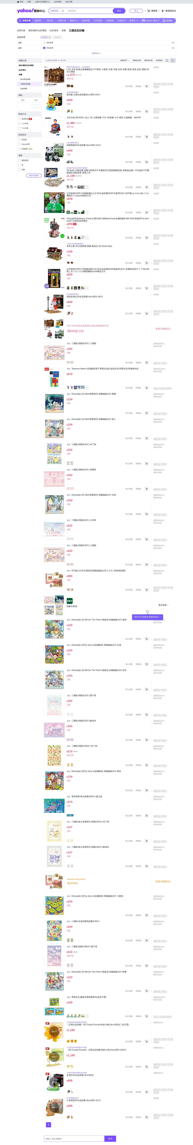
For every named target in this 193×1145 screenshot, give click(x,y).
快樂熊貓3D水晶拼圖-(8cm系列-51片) (84, 145)
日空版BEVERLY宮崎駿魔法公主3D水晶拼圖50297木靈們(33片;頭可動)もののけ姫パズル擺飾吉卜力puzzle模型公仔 (108, 194)
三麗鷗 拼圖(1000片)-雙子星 (82, 946)
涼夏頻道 (110, 20)
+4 (86, 238)
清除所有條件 (34, 175)
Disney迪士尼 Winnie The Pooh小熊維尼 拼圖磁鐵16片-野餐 (97, 972)
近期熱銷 (159, 60)
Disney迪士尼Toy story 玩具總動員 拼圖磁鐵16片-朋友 (94, 771)
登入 (136, 11)
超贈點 (167, 20)
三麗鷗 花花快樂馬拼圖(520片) (83, 921)
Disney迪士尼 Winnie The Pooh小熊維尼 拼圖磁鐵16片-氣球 (97, 620)
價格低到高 (137, 60)
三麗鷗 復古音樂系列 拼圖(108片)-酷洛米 (88, 847)
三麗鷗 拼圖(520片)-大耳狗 (81, 520)
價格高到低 (148, 60)
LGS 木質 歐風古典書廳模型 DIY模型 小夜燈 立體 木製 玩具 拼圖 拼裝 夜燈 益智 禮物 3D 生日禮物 (108, 70)
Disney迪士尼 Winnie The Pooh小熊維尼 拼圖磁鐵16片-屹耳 (97, 670)
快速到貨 (86, 20)
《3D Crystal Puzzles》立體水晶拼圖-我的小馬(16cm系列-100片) (96, 1050)
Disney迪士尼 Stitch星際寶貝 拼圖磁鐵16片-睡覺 (91, 394)
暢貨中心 (74, 20)
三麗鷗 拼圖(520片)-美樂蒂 (81, 470)
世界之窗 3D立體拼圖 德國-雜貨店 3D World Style (89, 246)
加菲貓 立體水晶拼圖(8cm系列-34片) (83, 95)
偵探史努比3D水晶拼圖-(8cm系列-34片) (85, 297)
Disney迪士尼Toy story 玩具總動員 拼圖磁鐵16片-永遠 (94, 645)
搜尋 (110, 1139)
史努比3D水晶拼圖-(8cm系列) (80, 1075)
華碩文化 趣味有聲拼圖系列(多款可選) (86, 997)
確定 (35, 106)
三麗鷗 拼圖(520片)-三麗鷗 (81, 343)
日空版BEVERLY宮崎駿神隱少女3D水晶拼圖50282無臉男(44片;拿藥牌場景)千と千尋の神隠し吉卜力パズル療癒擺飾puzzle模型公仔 (108, 270)
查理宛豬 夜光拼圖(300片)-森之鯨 (84, 796)
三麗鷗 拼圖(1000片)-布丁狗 (82, 746)
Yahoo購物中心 (31, 11)
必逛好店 (122, 20)
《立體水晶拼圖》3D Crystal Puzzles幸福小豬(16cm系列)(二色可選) (98, 1025)
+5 (86, 187)
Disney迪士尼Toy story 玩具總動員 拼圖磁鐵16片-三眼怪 (95, 896)
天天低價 (98, 20)
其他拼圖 (23, 89)
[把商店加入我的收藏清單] (147, 611)
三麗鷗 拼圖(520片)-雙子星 (81, 695)
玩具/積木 (22, 70)
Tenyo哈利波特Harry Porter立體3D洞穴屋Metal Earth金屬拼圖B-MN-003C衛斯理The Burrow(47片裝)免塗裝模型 (108, 219)
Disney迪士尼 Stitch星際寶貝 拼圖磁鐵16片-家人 (91, 419)
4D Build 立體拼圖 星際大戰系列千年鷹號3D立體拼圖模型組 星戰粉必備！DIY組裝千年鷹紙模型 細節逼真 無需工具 (108, 171)
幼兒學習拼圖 (25, 79)
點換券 (38, 20)
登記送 (50, 20)
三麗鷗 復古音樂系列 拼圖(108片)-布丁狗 (88, 822)
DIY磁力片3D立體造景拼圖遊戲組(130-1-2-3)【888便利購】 (96, 571)
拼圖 (20, 75)
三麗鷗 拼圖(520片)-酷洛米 (81, 721)
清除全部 (57, 37)
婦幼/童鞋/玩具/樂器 (26, 65)
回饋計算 (62, 20)
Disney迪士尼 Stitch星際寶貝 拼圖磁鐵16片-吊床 (91, 495)
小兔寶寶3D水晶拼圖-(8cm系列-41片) (84, 1100)
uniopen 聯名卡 (150, 20)
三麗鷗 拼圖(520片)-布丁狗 (81, 444)
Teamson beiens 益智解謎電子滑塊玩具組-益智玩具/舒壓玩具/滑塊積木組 (102, 369)
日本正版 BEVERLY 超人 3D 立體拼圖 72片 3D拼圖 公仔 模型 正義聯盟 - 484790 (104, 117)
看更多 (133, 20)
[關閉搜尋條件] (62, 10)
